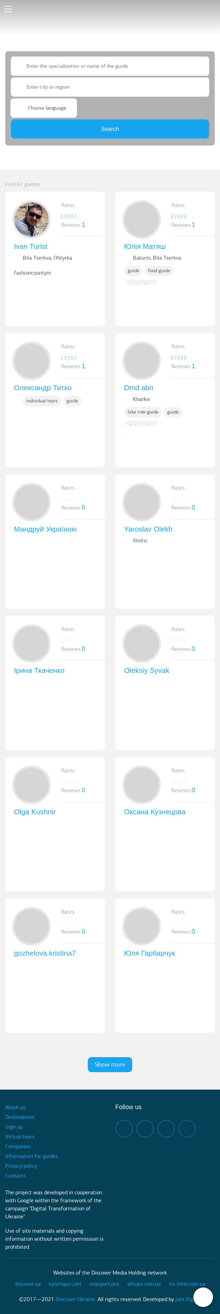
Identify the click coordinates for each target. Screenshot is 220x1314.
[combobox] (110, 66)
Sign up (14, 1126)
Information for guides (31, 1156)
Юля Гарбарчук (149, 953)
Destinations (20, 1117)
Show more (110, 1064)
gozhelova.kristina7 (45, 953)
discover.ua (28, 1283)
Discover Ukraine (75, 1299)
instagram (145, 1128)
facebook (124, 1128)
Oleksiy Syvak (147, 670)
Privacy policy (21, 1166)
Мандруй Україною (45, 529)
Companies (18, 1146)
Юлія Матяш (145, 246)
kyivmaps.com (65, 1283)
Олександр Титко (43, 388)
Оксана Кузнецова (155, 812)
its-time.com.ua (187, 1283)
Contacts (15, 1175)
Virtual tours (20, 1136)
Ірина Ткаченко (39, 670)
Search (110, 129)
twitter (187, 1128)
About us (15, 1107)
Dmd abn (139, 388)
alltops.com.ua (144, 1283)
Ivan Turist (30, 246)
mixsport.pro (104, 1283)
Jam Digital (188, 1299)
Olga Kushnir (35, 812)
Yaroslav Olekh (148, 529)
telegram (166, 1128)
